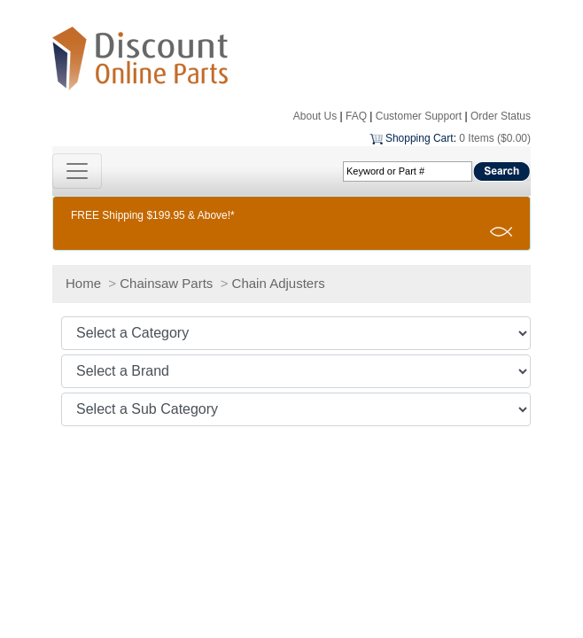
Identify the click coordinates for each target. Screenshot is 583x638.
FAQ (356, 116)
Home (83, 283)
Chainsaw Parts (166, 283)
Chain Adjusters (278, 283)
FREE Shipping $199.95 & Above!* (153, 215)
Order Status (500, 116)
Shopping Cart (419, 138)
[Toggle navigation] (77, 171)
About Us (315, 116)
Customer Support (419, 116)
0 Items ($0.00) (495, 138)
